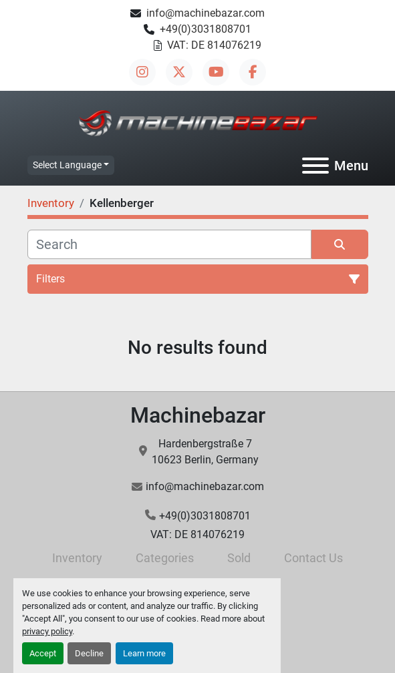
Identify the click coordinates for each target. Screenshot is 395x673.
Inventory (77, 558)
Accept (42, 653)
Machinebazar (197, 415)
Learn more (144, 653)
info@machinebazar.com (205, 13)
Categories (165, 558)
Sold (239, 558)
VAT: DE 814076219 (214, 45)
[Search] (169, 244)
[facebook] (252, 72)
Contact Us (313, 558)
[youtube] (216, 72)
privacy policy (47, 631)
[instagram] (142, 72)
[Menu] (315, 166)
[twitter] (179, 72)
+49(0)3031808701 (205, 29)
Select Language (67, 165)
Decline (89, 653)
